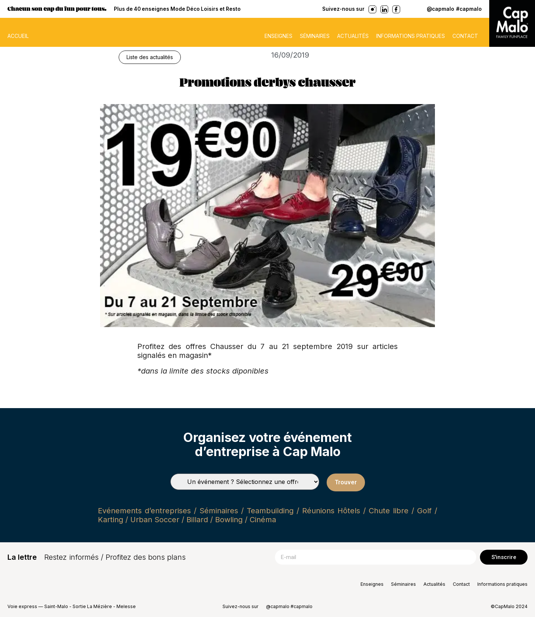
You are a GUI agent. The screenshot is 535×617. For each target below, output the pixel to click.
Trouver (346, 482)
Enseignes (278, 36)
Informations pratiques (410, 36)
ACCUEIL (18, 36)
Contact (465, 36)
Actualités (353, 36)
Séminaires (315, 36)
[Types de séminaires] (244, 482)
